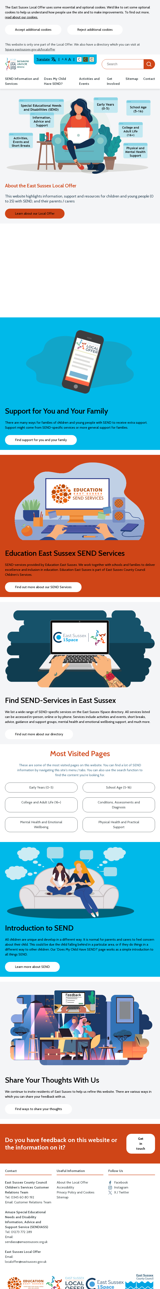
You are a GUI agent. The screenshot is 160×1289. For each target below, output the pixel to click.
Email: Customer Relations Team (28, 1202)
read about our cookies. (21, 17)
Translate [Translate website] (46, 59)
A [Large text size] (66, 59)
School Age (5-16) (118, 787)
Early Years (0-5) (41, 787)
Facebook (118, 1182)
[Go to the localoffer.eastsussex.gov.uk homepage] (17, 64)
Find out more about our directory (39, 734)
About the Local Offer (72, 1182)
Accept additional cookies (33, 30)
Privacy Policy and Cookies (75, 1192)
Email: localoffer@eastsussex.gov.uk (25, 1259)
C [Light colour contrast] (91, 59)
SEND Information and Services (22, 81)
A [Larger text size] (69, 59)
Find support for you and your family (41, 440)
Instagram (118, 1187)
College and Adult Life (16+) (41, 802)
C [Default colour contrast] (79, 59)
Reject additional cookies (95, 30)
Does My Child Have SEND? (55, 81)
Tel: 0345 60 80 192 (19, 1197)
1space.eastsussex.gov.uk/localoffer (30, 49)
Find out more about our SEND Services (43, 587)
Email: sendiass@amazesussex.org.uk (26, 1239)
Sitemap (132, 79)
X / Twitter (118, 1192)
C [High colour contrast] (85, 59)
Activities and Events (89, 81)
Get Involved (113, 81)
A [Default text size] (63, 59)
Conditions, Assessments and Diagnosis (119, 804)
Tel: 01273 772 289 (18, 1232)
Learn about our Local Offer (35, 213)
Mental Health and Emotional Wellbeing (41, 824)
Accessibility (65, 1187)
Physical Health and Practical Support (118, 824)
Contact (149, 79)
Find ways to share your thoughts (38, 1109)
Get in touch (140, 1144)
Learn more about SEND (32, 967)
